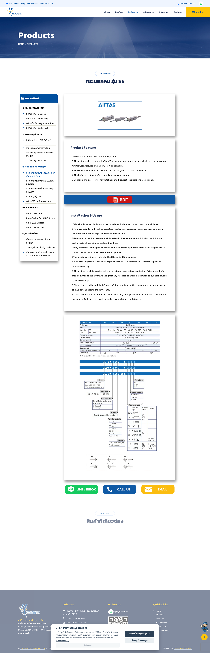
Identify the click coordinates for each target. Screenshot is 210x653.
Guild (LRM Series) (35, 213)
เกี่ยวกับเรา (119, 12)
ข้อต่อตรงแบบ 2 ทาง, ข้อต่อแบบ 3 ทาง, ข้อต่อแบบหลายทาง (40, 254)
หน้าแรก (107, 12)
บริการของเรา (149, 12)
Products (32, 44)
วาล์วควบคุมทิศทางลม (36, 160)
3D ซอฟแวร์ (164, 12)
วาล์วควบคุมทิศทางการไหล (38, 148)
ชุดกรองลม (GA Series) (37, 127)
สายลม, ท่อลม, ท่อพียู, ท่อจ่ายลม (40, 247)
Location (197, 12)
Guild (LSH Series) (35, 227)
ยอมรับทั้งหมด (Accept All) (139, 634)
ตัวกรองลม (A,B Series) (37, 118)
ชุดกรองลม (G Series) (36, 113)
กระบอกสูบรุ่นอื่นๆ (34, 196)
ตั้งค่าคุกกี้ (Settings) (140, 641)
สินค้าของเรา (133, 12)
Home (21, 44)
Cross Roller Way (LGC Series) (40, 218)
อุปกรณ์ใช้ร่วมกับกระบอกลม (38, 201)
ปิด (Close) (87, 645)
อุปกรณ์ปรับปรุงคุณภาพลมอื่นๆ (40, 123)
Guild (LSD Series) (35, 222)
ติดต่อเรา (178, 12)
